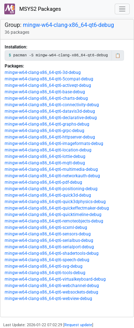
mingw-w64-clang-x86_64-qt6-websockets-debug (51, 292)
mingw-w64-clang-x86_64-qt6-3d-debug (43, 72)
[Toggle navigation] (122, 9)
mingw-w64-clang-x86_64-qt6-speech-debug (47, 259)
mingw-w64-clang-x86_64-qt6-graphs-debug (47, 124)
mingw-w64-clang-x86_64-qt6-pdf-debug (43, 182)
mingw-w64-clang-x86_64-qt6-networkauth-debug (52, 175)
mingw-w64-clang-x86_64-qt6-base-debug (45, 91)
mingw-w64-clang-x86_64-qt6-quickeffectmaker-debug (57, 208)
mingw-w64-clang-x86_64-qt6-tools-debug (45, 272)
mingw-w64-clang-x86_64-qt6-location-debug (48, 150)
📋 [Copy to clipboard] (117, 55)
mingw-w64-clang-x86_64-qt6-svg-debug (44, 266)
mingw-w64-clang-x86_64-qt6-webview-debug (48, 298)
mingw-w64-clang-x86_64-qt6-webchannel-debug (52, 285)
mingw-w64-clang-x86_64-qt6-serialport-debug (49, 246)
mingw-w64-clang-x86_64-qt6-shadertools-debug (52, 253)
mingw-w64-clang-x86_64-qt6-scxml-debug (46, 227)
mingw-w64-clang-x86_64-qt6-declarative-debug (51, 117)
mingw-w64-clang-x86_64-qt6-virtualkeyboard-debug (55, 279)
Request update (78, 325)
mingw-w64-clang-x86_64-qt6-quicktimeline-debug (53, 214)
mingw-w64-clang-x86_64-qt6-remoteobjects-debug (54, 221)
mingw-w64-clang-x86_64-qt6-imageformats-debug (54, 143)
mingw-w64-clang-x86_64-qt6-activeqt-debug (48, 85)
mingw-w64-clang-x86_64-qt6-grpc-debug (44, 130)
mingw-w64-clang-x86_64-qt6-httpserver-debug (50, 137)
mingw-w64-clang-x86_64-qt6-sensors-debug (48, 233)
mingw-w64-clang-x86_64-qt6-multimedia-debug (51, 169)
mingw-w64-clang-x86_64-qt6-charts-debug (46, 98)
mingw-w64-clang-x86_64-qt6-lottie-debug (45, 156)
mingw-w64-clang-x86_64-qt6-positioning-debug (51, 188)
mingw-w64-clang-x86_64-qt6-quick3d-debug (48, 195)
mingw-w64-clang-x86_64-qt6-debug (68, 25)
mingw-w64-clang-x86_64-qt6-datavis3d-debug (50, 111)
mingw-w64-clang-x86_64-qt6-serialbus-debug (49, 240)
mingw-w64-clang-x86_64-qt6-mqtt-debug (45, 162)
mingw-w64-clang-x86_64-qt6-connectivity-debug (52, 104)
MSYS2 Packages (32, 9)
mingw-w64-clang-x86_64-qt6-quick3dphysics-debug (55, 201)
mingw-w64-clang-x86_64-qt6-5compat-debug (49, 78)
